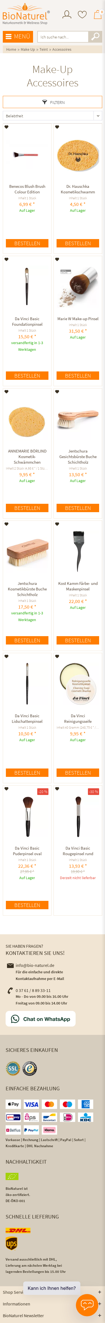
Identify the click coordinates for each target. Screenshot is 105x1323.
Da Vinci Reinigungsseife (78, 718)
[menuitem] (66, 15)
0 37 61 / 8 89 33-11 (29, 990)
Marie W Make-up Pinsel (78, 318)
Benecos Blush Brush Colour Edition (27, 189)
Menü (18, 36)
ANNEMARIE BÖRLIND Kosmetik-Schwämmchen (27, 456)
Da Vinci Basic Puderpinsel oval (27, 850)
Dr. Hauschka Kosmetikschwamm (78, 189)
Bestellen (27, 243)
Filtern (53, 102)
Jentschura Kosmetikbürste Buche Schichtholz (27, 589)
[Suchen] (95, 37)
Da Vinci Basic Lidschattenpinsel (27, 718)
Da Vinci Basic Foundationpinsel (27, 321)
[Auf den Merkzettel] (6, 127)
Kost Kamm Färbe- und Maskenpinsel (78, 586)
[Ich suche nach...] (69, 37)
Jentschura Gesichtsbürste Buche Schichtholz (78, 456)
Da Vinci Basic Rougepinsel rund (78, 850)
